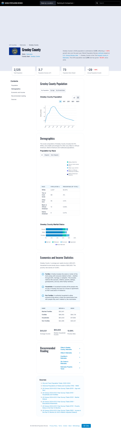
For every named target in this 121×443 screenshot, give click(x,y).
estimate (101, 53)
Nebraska (23, 45)
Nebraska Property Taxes (70, 372)
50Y (73, 101)
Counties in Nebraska (70, 361)
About (70, 430)
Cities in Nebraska (70, 357)
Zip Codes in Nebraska (70, 367)
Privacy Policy (53, 430)
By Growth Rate (60, 90)
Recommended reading (18, 96)
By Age (52, 90)
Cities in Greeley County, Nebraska (70, 353)
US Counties (13, 45)
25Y (68, 101)
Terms (60, 430)
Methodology (76, 430)
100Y (77, 101)
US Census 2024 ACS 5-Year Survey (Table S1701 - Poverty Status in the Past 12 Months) (61, 411)
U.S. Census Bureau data (70, 55)
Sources (13, 99)
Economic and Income (18, 92)
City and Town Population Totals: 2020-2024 (56, 387)
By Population (45, 90)
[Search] (109, 3)
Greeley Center (35, 56)
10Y (64, 101)
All (60, 101)
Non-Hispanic (54, 157)
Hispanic (47, 157)
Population (14, 85)
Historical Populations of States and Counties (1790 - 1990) (60, 390)
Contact (65, 430)
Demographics (15, 89)
